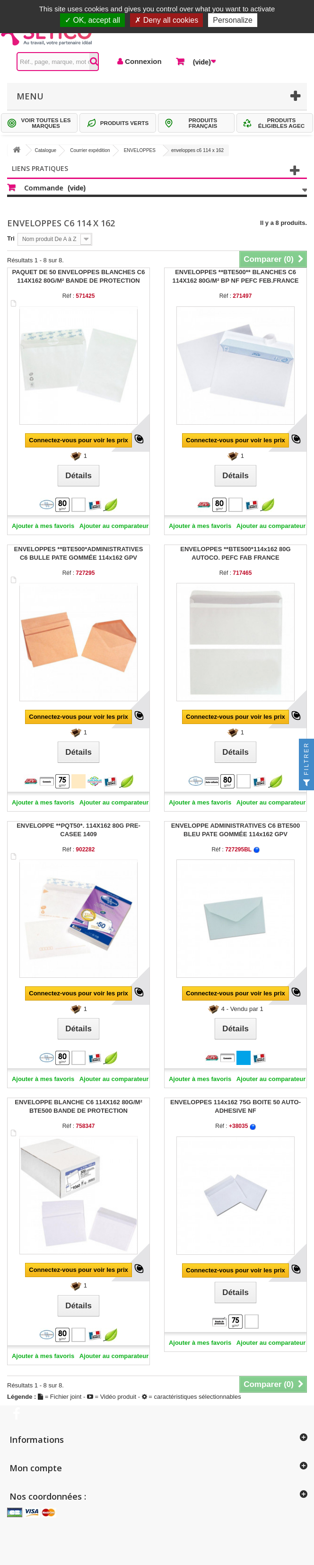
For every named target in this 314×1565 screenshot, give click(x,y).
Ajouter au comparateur (114, 525)
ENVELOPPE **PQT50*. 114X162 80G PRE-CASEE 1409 (78, 830)
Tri (11, 238)
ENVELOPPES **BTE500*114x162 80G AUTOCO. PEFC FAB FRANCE (235, 553)
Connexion (142, 61)
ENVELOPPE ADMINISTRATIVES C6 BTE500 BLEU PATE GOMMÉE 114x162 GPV (235, 830)
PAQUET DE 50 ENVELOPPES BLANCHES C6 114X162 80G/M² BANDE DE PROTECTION (78, 276)
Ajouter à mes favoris (43, 525)
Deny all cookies (166, 20)
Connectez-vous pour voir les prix (78, 440)
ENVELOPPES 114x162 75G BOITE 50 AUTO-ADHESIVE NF (235, 1106)
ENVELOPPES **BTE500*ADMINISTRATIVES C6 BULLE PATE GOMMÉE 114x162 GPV (78, 553)
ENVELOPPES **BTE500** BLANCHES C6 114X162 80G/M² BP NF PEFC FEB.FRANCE (235, 276)
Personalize (233, 20)
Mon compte (35, 1468)
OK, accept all (92, 20)
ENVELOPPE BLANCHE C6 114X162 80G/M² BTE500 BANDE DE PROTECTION (78, 1106)
